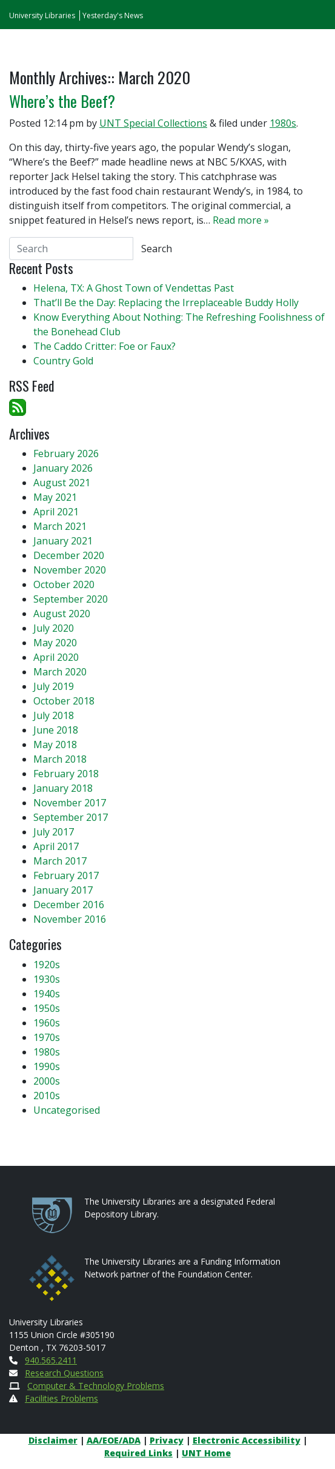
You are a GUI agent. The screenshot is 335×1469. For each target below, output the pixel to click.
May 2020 (55, 642)
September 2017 (70, 817)
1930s (46, 979)
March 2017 (60, 861)
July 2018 (53, 715)
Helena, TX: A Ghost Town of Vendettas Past (133, 288)
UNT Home (206, 1453)
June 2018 (55, 730)
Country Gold (63, 360)
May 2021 (55, 497)
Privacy (167, 1440)
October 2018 (64, 701)
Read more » (241, 220)
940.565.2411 (51, 1360)
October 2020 (64, 584)
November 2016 (69, 919)
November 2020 (69, 570)
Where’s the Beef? (62, 101)
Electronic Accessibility (246, 1440)
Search (156, 248)
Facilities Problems (61, 1398)
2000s (46, 1081)
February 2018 (66, 773)
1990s (46, 1066)
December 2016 (68, 904)
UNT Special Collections (153, 123)
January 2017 (63, 890)
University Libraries (42, 15)
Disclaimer (53, 1440)
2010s (46, 1095)
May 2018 (55, 744)
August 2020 (61, 613)
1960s (46, 1022)
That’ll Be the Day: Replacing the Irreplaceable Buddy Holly (166, 302)
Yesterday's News (112, 15)
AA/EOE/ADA (114, 1440)
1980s (283, 123)
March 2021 (60, 526)
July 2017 (53, 831)
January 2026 (63, 468)
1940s (46, 993)
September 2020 (70, 599)
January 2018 (63, 788)
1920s (46, 964)
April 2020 (56, 657)
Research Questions (64, 1373)
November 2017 (69, 802)
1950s (46, 1008)
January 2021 (63, 540)
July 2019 (53, 686)
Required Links (138, 1453)
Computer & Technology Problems (95, 1385)
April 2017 (56, 846)
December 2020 (68, 555)
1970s (46, 1037)
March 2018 (60, 759)
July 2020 (53, 628)
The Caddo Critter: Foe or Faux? (104, 346)
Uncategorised (66, 1110)
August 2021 (61, 482)
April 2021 (56, 511)
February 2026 (66, 453)
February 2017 (66, 875)
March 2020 (60, 671)
